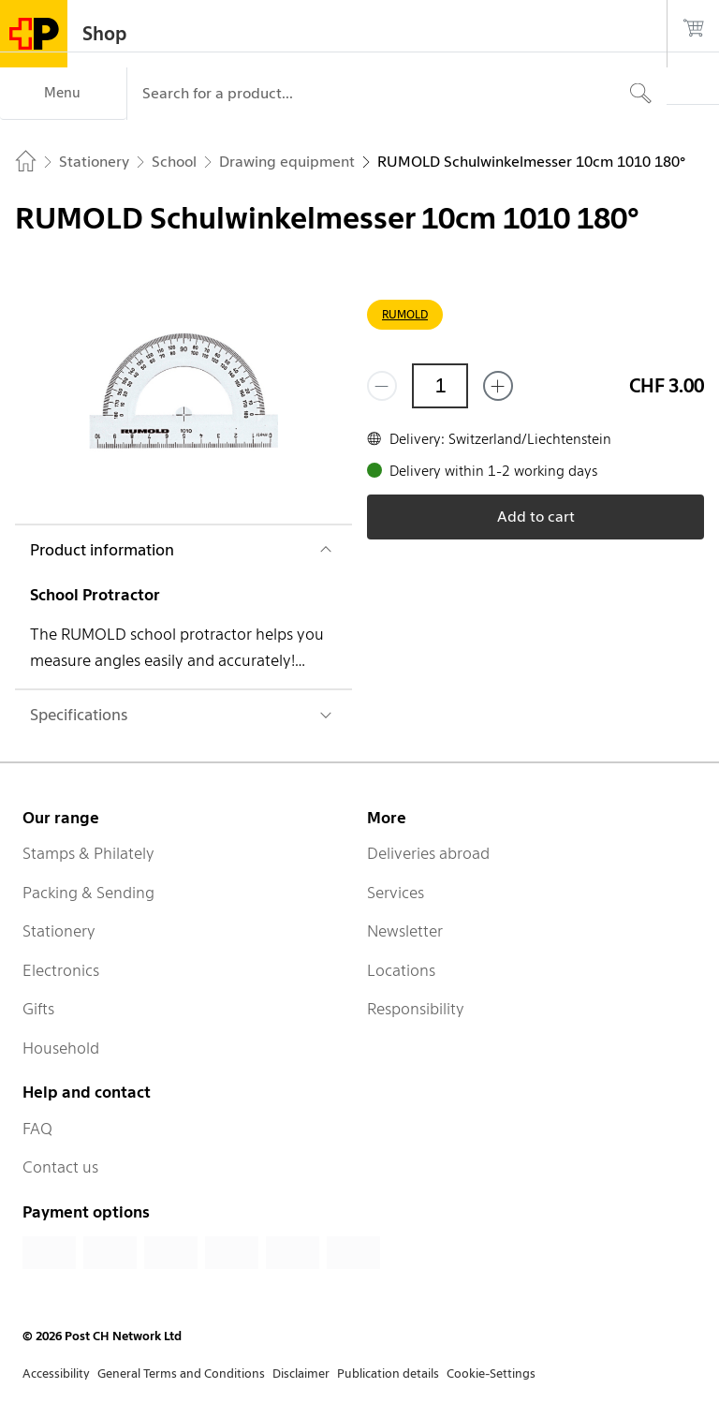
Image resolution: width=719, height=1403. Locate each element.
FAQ (37, 1128)
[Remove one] (382, 386)
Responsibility (415, 1008)
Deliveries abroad (428, 853)
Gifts (38, 1008)
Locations (401, 970)
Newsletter (405, 931)
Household (60, 1048)
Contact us (60, 1167)
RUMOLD (405, 314)
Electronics (60, 970)
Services (395, 892)
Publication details (388, 1373)
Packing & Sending (88, 892)
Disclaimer (301, 1373)
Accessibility (56, 1373)
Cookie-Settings (491, 1373)
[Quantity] (440, 385)
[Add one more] (498, 386)
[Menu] (63, 93)
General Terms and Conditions (181, 1373)
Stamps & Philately (88, 853)
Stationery (58, 931)
